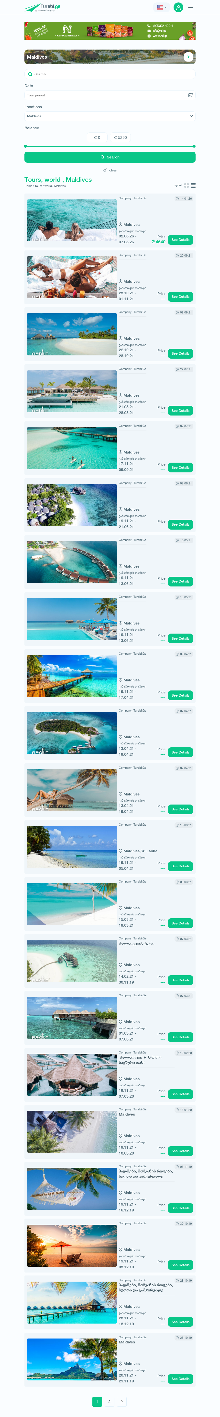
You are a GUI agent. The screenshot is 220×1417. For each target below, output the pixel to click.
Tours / (39, 186)
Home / (29, 186)
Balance (31, 128)
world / (49, 186)
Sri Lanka (128, 851)
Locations (33, 107)
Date (28, 86)
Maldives (110, 57)
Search (110, 157)
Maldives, (111, 851)
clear (110, 170)
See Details (180, 240)
